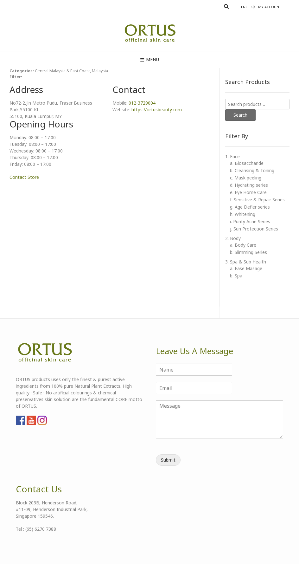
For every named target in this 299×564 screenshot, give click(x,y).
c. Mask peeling (245, 178)
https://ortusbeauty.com (156, 110)
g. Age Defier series (250, 207)
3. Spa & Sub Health (245, 262)
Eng (244, 6)
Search (240, 115)
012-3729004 (142, 103)
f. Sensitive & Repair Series (257, 200)
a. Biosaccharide (247, 163)
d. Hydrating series (249, 185)
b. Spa (236, 276)
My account (269, 6)
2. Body (233, 238)
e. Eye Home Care (248, 192)
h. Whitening (242, 214)
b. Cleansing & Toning (252, 170)
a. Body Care (243, 245)
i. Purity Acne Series (250, 221)
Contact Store (24, 177)
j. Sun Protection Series (254, 229)
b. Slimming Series (248, 252)
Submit (168, 460)
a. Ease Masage (246, 268)
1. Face (232, 156)
